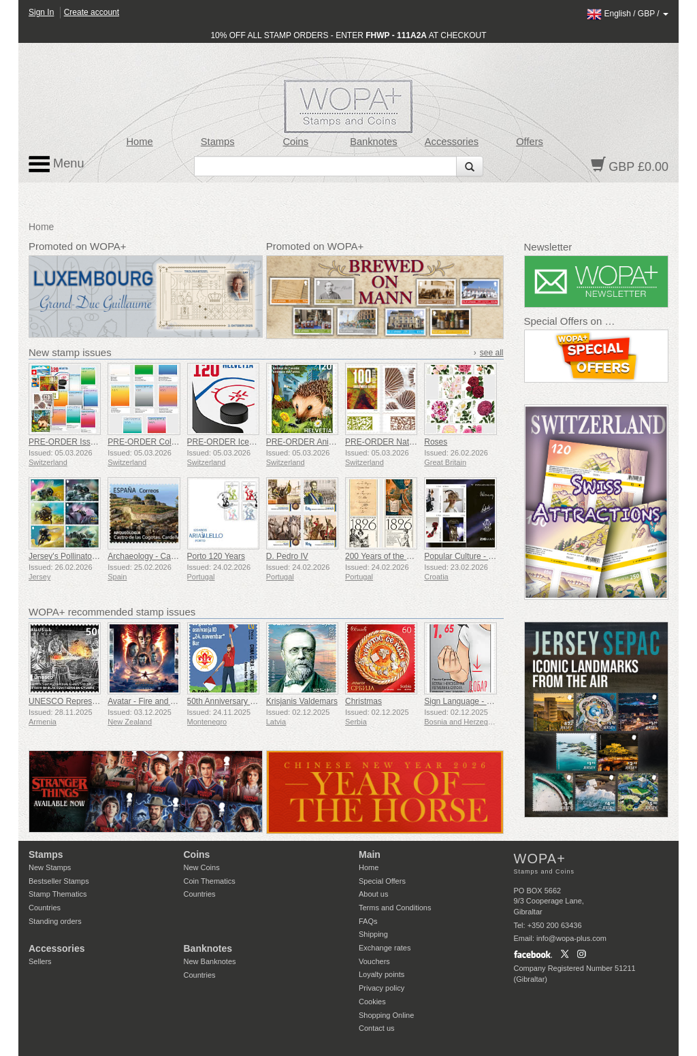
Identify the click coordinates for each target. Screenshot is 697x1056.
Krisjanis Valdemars (302, 701)
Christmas (363, 701)
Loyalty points (381, 974)
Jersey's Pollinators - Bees (77, 556)
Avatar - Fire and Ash (146, 701)
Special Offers (382, 881)
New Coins (202, 867)
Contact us (377, 1028)
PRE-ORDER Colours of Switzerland (174, 442)
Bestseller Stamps (59, 881)
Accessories (452, 141)
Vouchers (374, 961)
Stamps (218, 141)
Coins (295, 141)
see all (492, 352)
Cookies (372, 1001)
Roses (435, 442)
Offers (529, 141)
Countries (45, 907)
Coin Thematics (210, 881)
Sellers (40, 961)
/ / (627, 13)
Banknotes (373, 141)
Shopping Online (386, 1015)
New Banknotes (210, 961)
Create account (91, 12)
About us (373, 894)
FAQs (368, 921)
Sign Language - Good (465, 701)
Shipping (373, 934)
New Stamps (50, 867)
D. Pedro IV (287, 556)
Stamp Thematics (57, 894)
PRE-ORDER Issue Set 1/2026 (85, 442)
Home (140, 141)
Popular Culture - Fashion (470, 556)
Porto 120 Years (216, 556)
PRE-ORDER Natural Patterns (400, 442)
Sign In (41, 12)
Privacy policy (381, 988)
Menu (56, 164)
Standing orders (55, 921)
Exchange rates (384, 948)
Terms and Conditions (395, 907)
